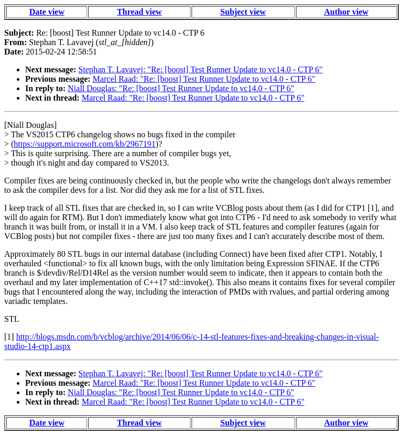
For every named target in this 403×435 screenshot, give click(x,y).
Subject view (243, 11)
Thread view (139, 11)
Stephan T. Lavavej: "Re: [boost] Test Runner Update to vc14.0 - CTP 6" (200, 69)
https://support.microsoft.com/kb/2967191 (84, 143)
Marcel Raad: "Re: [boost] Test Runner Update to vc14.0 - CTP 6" (204, 78)
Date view (47, 11)
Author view (346, 11)
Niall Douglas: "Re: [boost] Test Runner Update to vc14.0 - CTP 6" (181, 88)
